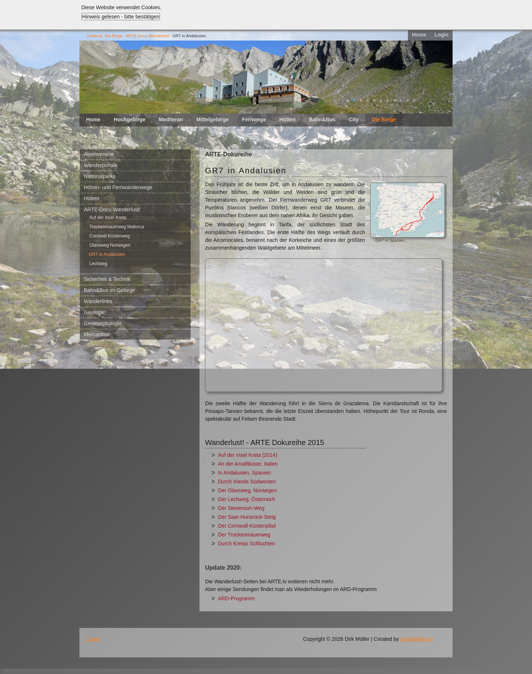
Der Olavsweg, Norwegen (247, 490)
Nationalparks (100, 176)
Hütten (287, 119)
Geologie (94, 312)
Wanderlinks (98, 301)
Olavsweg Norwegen (109, 245)
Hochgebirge (130, 119)
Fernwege (254, 119)
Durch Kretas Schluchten (246, 543)
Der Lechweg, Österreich (246, 499)
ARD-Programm (236, 598)
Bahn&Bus (322, 119)
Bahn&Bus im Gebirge (109, 290)
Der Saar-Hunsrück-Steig (247, 517)
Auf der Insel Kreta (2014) (247, 455)
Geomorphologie (103, 323)
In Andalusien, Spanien (244, 473)
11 (414, 101)
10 (407, 101)
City (353, 119)
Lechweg (98, 263)
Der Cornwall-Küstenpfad (247, 526)
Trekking (94, 36)
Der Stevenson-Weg (241, 508)
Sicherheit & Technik (107, 279)
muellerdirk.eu (416, 639)
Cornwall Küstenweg (109, 236)
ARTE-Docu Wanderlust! (148, 36)
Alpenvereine (99, 154)
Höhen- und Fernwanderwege (118, 187)
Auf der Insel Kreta (107, 217)
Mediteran (170, 119)
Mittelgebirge (213, 119)
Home (419, 35)
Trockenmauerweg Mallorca (116, 226)
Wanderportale (100, 165)
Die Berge (114, 36)
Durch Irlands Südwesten (247, 481)
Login (441, 35)
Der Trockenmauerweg (244, 535)
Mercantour (97, 334)
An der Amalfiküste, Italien (248, 464)
